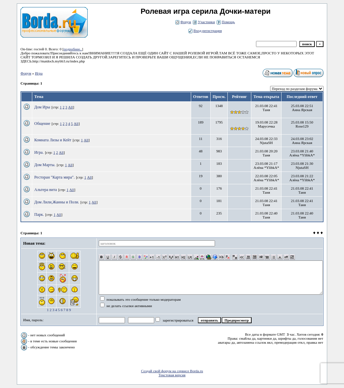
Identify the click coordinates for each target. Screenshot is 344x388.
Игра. (39, 152)
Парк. (39, 214)
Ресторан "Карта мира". (54, 177)
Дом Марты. (44, 164)
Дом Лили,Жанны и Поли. (56, 202)
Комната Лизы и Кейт (52, 140)
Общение (42, 123)
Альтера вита (45, 189)
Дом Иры (42, 107)
